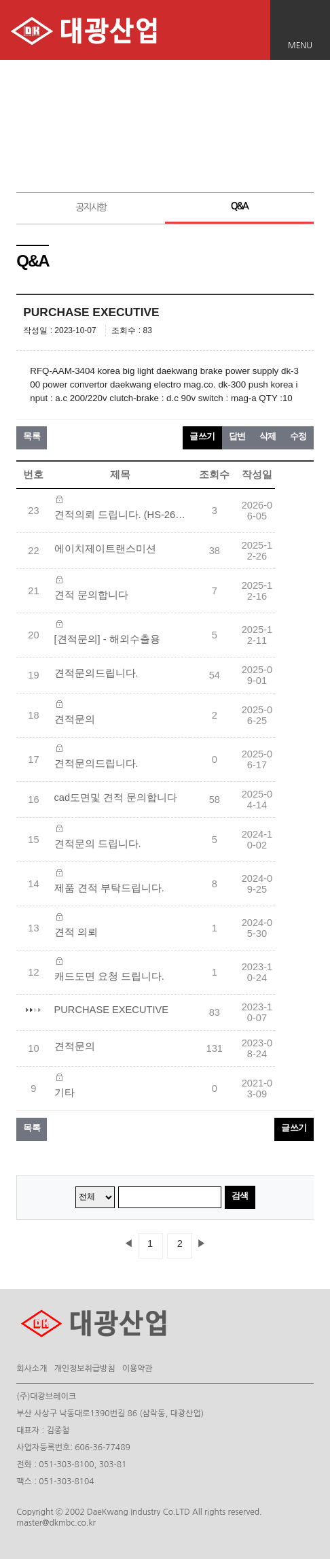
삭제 (267, 436)
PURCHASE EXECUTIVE (111, 1009)
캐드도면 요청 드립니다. (109, 976)
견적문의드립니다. (96, 673)
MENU (300, 45)
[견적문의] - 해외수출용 (107, 639)
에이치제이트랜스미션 (105, 548)
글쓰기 (202, 436)
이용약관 (137, 1369)
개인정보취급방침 (84, 1369)
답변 (237, 436)
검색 (240, 1195)
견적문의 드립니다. (97, 843)
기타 (64, 1092)
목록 (31, 436)
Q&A (239, 206)
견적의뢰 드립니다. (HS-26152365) (122, 514)
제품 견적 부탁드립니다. (109, 888)
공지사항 (90, 207)
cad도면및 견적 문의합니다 (116, 797)
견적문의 (74, 719)
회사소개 (31, 1369)
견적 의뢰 (76, 932)
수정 (298, 436)
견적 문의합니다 (91, 594)
